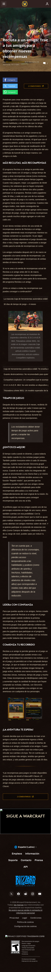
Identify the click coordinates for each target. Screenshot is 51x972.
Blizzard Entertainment (15, 62)
